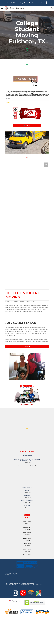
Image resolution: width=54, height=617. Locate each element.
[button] (2, 8)
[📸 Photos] (27, 125)
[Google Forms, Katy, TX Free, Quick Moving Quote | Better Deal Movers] (27, 224)
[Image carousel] (27, 144)
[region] (27, 3)
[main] (27, 32)
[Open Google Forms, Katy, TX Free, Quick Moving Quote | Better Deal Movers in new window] (46, 165)
